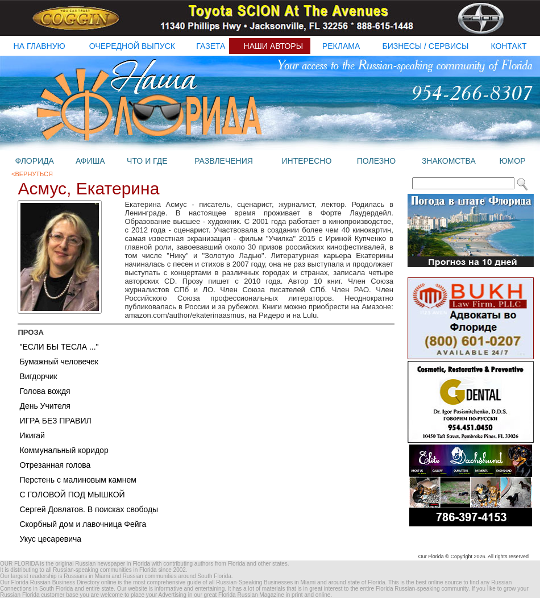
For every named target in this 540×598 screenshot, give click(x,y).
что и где (147, 160)
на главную (39, 46)
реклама (341, 46)
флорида (34, 160)
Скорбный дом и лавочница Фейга (82, 524)
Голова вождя (44, 391)
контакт (508, 46)
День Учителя (44, 405)
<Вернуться (32, 174)
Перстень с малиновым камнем (77, 479)
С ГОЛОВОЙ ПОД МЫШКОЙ (71, 494)
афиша (90, 160)
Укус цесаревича (50, 538)
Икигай (31, 435)
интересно (306, 160)
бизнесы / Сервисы (426, 46)
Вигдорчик (38, 376)
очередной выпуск (132, 46)
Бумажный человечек (58, 361)
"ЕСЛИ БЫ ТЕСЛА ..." (58, 346)
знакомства (449, 160)
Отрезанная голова (54, 465)
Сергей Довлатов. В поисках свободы (88, 509)
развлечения (223, 160)
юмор (512, 160)
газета (210, 46)
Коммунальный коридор (63, 450)
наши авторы (274, 46)
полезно (376, 160)
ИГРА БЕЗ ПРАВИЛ (55, 420)
